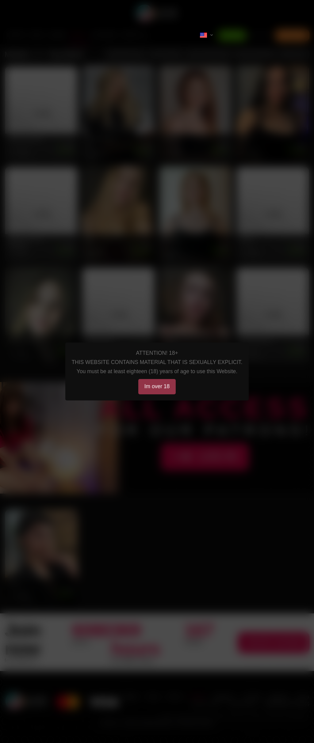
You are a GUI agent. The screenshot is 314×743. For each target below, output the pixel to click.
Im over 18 (157, 386)
